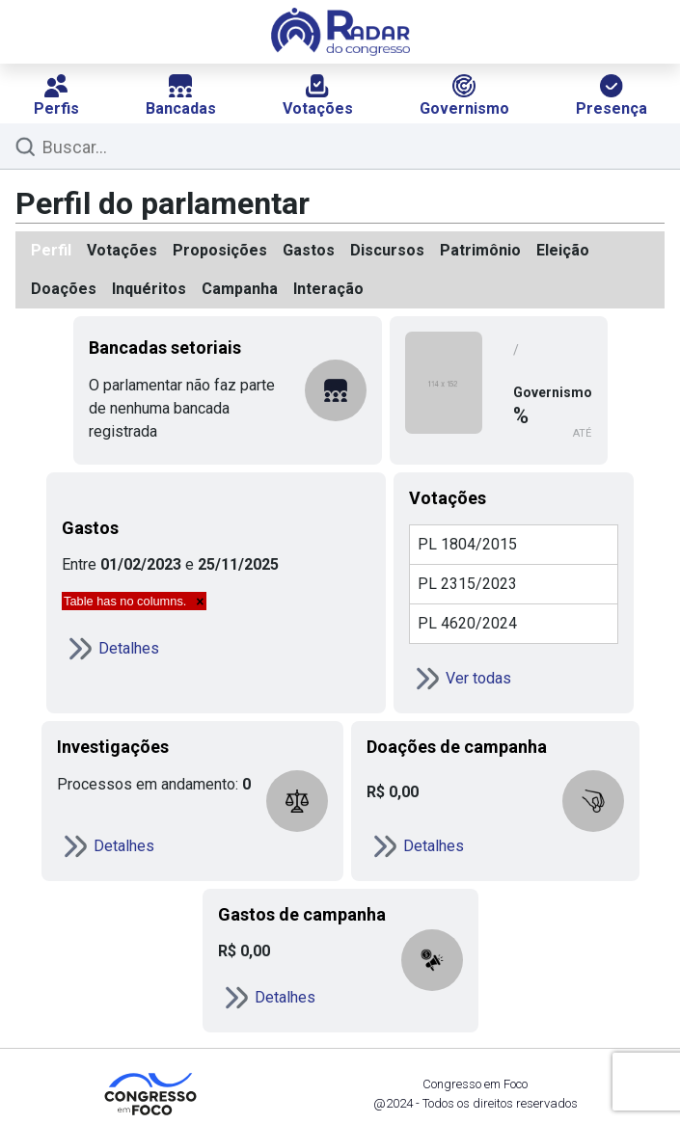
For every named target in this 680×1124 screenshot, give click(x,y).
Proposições (220, 250)
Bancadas (181, 96)
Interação (328, 289)
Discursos (387, 250)
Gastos (309, 250)
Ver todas (460, 678)
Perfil (51, 250)
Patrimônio (480, 250)
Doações (63, 289)
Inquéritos (149, 289)
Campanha (240, 289)
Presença (611, 96)
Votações (318, 96)
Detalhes (110, 648)
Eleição (562, 250)
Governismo (464, 96)
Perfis (56, 96)
